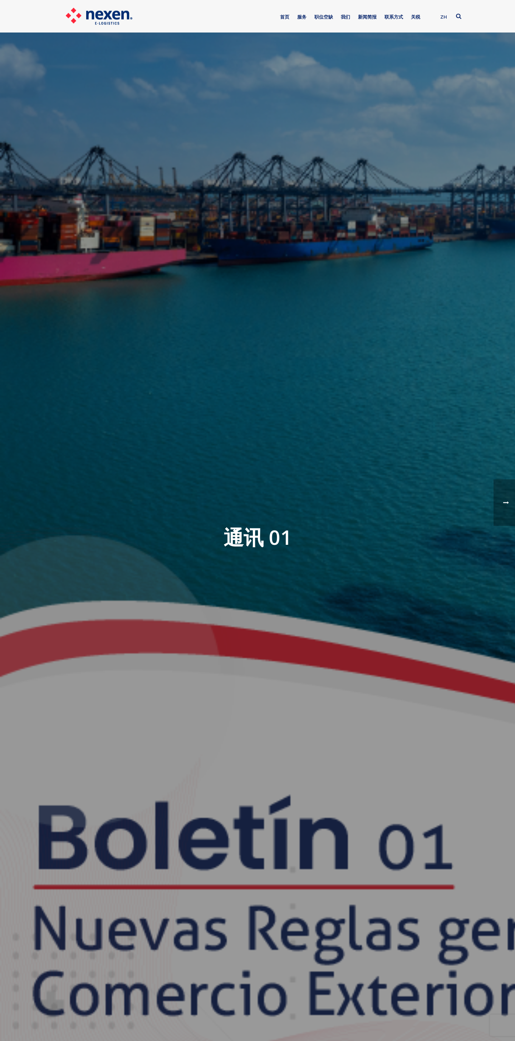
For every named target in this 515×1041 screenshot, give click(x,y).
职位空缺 (323, 17)
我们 (345, 17)
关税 (415, 17)
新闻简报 (367, 17)
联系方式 (393, 17)
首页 (284, 17)
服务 (301, 17)
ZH (443, 17)
